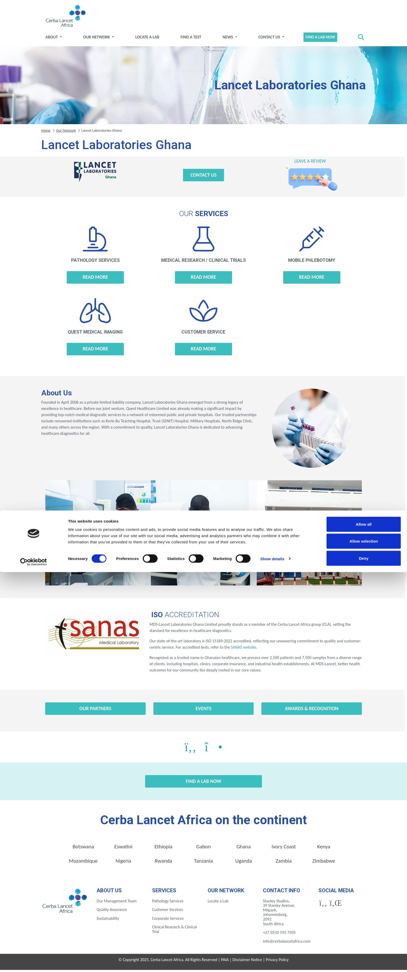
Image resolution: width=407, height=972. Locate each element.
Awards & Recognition (311, 711)
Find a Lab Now (320, 39)
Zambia (284, 863)
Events (203, 711)
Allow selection (363, 941)
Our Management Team (117, 903)
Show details (272, 958)
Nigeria (123, 863)
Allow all (364, 924)
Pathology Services (168, 903)
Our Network (97, 39)
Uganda (243, 863)
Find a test (190, 39)
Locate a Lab (147, 39)
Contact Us (269, 39)
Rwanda (163, 863)
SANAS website (243, 649)
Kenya (323, 848)
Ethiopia (163, 848)
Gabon (203, 848)
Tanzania (203, 863)
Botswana (83, 848)
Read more (95, 279)
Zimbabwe (323, 863)
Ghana (243, 848)
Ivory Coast (284, 848)
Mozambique (83, 863)
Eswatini (123, 848)
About (52, 39)
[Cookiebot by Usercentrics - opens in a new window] (33, 962)
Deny (364, 958)
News (228, 39)
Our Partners (95, 711)
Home (45, 132)
